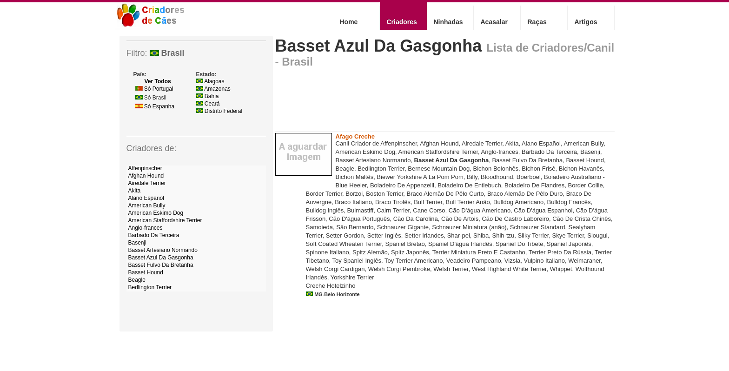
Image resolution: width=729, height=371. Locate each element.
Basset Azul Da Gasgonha (378, 45)
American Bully (147, 205)
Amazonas (213, 89)
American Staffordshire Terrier (165, 220)
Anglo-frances (145, 228)
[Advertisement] (444, 102)
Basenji (137, 242)
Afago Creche (355, 136)
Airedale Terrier (147, 183)
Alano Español (146, 198)
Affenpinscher (145, 168)
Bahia (207, 96)
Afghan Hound (146, 176)
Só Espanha (155, 106)
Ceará (208, 103)
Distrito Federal (219, 111)
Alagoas (210, 81)
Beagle (137, 280)
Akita (134, 190)
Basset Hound (145, 272)
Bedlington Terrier (150, 287)
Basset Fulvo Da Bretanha (160, 265)
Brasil (167, 53)
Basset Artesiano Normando (163, 250)
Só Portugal (154, 89)
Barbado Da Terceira (153, 235)
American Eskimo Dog (156, 213)
